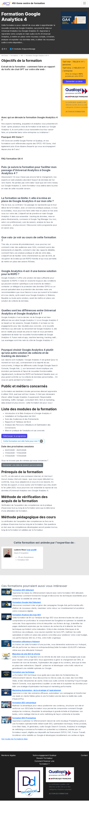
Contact (84, 755)
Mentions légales (8, 755)
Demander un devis (74, 81)
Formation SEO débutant (23, 590)
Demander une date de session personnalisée (22, 465)
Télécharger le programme (14, 436)
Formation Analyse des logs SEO (26, 615)
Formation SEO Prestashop (24, 718)
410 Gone (4, 55)
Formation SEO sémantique (24, 703)
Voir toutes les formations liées (14, 739)
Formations (14, 55)
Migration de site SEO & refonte (26, 654)
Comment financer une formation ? (44, 762)
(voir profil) (31, 550)
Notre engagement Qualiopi (44, 755)
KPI (22, 55)
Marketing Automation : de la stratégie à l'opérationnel (36, 690)
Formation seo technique (23, 672)
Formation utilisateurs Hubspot (26, 641)
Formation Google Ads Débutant (26, 602)
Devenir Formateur (44, 758)
